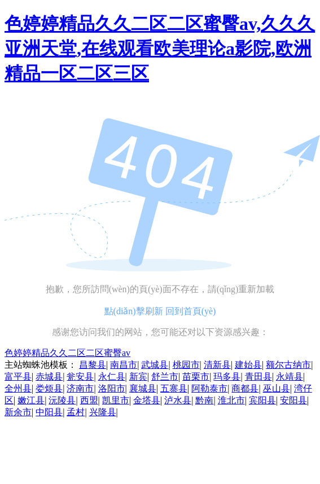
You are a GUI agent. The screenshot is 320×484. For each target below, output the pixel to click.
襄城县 (142, 388)
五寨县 (173, 388)
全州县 (18, 388)
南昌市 (123, 364)
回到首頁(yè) (190, 311)
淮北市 (231, 400)
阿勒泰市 (209, 388)
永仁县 (111, 376)
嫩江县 (31, 400)
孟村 (76, 412)
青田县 (258, 376)
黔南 (204, 400)
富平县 (18, 376)
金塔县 (146, 400)
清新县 (217, 364)
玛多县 (226, 376)
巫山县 (276, 388)
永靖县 (289, 376)
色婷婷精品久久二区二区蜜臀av (67, 353)
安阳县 (293, 400)
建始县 (248, 364)
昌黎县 (92, 364)
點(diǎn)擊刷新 (133, 311)
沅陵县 (62, 400)
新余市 (18, 412)
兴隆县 (102, 412)
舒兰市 (164, 376)
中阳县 (49, 412)
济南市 (80, 388)
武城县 (154, 364)
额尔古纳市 (288, 364)
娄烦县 (49, 388)
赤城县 (49, 376)
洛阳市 (111, 388)
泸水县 (177, 400)
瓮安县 (80, 376)
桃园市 (186, 364)
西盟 (89, 400)
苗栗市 (195, 376)
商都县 (244, 388)
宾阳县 (262, 400)
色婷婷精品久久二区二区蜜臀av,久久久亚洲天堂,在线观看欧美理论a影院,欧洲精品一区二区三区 (160, 48)
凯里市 (115, 400)
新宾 (138, 376)
